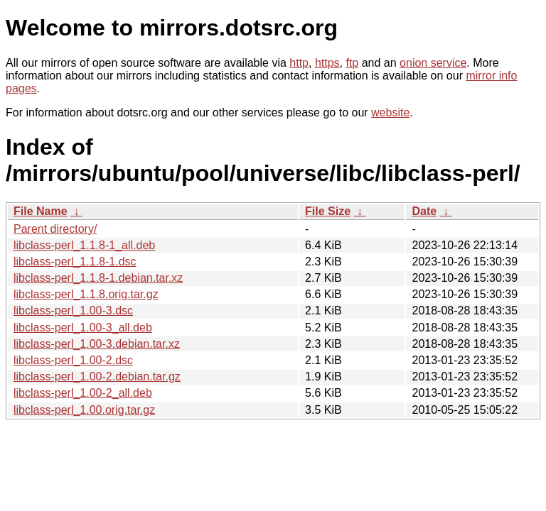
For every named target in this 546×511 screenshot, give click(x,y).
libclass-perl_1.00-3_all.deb (83, 328)
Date (424, 211)
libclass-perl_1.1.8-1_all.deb (84, 245)
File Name (41, 211)
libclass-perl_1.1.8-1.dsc (75, 262)
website (390, 112)
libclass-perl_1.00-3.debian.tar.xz (97, 344)
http (299, 63)
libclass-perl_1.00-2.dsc (73, 360)
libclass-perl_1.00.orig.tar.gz (84, 410)
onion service (433, 63)
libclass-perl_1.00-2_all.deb (83, 393)
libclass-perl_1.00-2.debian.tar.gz (97, 376)
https (327, 63)
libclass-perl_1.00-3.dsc (73, 310)
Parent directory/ (55, 229)
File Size (327, 211)
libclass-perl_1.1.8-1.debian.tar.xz (98, 278)
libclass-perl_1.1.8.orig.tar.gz (86, 294)
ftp (352, 63)
